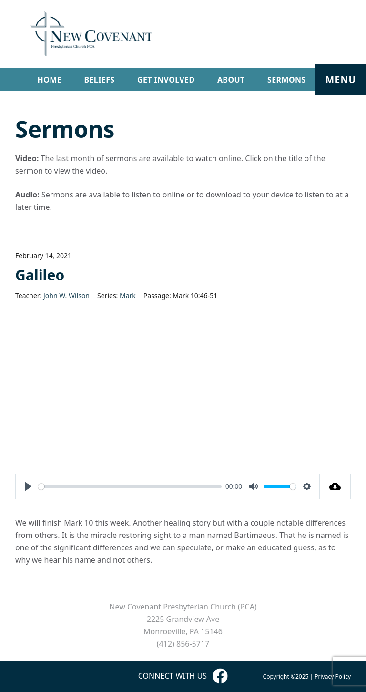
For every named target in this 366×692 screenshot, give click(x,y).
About (231, 79)
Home (50, 79)
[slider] (130, 486)
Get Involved (166, 79)
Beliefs (99, 79)
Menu (340, 79)
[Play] (28, 486)
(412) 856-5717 (183, 644)
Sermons (286, 79)
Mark (128, 295)
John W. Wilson (66, 295)
